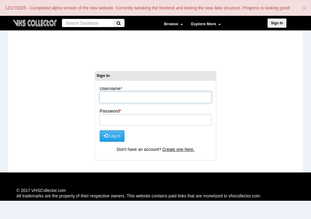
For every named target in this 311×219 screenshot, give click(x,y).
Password (110, 110)
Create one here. (178, 149)
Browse (172, 25)
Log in (112, 135)
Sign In (277, 23)
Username (110, 88)
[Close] (304, 8)
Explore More (204, 25)
